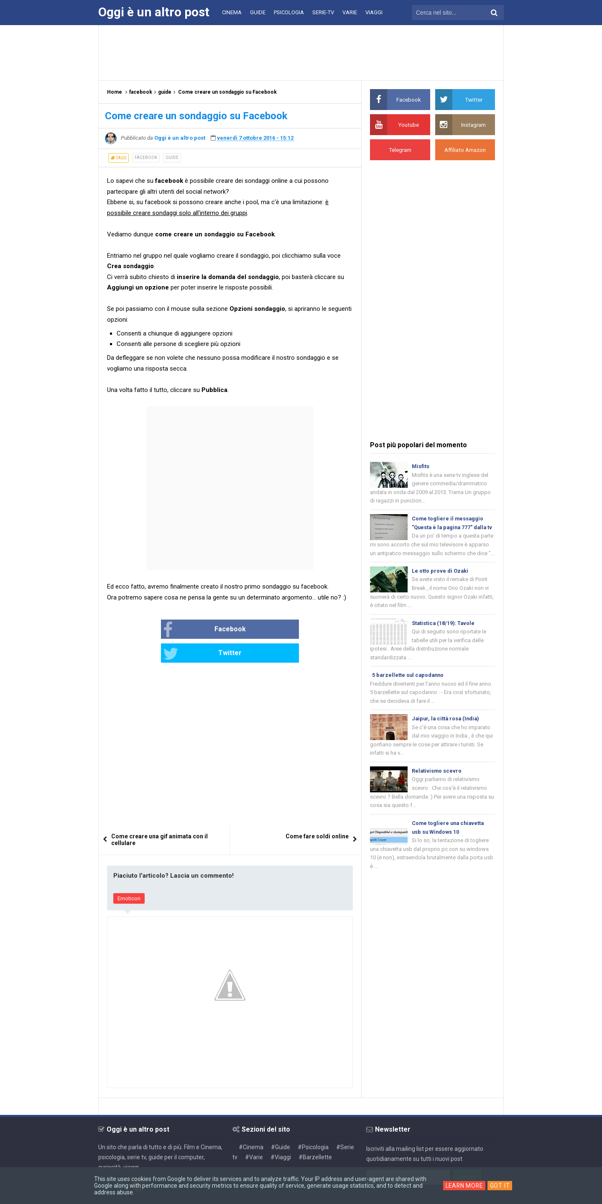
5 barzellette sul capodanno (409, 688)
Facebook (177, 630)
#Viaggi (280, 1133)
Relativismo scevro (437, 785)
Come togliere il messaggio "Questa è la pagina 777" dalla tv (451, 528)
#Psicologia (313, 1123)
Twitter (258, 630)
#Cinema (251, 1123)
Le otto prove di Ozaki (440, 582)
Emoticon (128, 875)
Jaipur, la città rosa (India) (447, 732)
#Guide (280, 1123)
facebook (146, 157)
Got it (501, 1185)
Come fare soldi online (317, 812)
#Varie (254, 1133)
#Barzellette (315, 1133)
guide (172, 157)
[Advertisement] (301, 52)
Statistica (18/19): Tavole (444, 635)
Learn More (464, 1185)
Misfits (420, 466)
